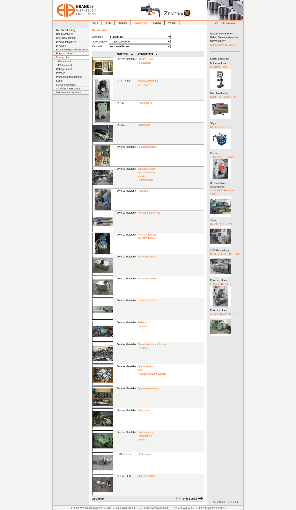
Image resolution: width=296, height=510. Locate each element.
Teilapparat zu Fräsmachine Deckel (145, 436)
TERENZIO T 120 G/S (222, 157)
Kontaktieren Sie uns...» (223, 44)
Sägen (59, 80)
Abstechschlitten (146, 476)
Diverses (61, 45)
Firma (108, 22)
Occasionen (140, 22)
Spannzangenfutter (148, 388)
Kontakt (172, 22)
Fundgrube (62, 57)
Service (157, 22)
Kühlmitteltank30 (147, 278)
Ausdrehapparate (147, 146)
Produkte (122, 22)
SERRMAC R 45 (219, 67)
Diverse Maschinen (66, 41)
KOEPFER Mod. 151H (222, 314)
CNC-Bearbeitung (66, 38)
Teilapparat (144, 124)
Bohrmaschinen (64, 34)
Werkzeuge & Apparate (68, 92)
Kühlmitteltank (65, 65)
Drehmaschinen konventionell (72, 49)
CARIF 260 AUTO (220, 127)
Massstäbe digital (147, 300)
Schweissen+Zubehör (68, 88)
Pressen (60, 73)
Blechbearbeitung (65, 30)
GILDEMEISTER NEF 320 (224, 254)
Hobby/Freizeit (64, 69)
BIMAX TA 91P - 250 (221, 224)
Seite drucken (225, 23)
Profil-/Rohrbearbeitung (69, 76)
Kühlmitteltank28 (147, 256)
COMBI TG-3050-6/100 (223, 97)
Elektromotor (64, 61)
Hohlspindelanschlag (149, 212)
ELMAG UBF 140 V (220, 284)
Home (95, 22)
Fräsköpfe (143, 190)
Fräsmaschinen (64, 53)
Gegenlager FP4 (147, 103)
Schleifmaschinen (65, 84)
